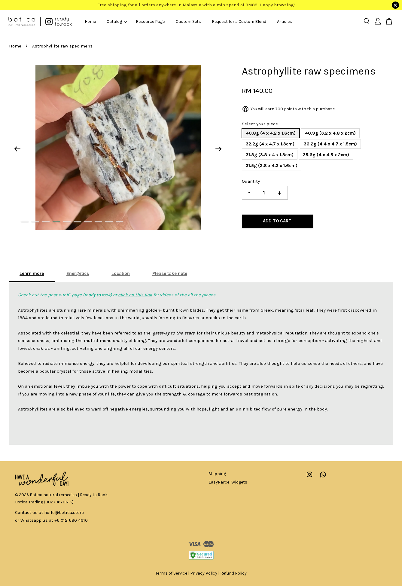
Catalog (117, 21)
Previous (17, 148)
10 (119, 221)
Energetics (77, 273)
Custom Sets (188, 21)
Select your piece (260, 124)
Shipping (217, 473)
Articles (284, 21)
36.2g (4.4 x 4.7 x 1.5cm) (330, 144)
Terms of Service (171, 573)
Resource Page (150, 21)
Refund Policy (233, 573)
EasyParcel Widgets (228, 482)
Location (120, 273)
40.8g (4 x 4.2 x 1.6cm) (271, 133)
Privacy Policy (203, 573)
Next (218, 148)
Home (90, 21)
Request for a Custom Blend (239, 21)
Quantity (251, 181)
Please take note (169, 273)
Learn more (32, 273)
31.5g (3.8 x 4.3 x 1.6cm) (271, 165)
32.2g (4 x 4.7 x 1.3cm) (270, 144)
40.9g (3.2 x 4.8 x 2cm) (330, 133)
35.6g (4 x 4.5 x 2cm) (326, 154)
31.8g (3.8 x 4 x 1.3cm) (270, 154)
